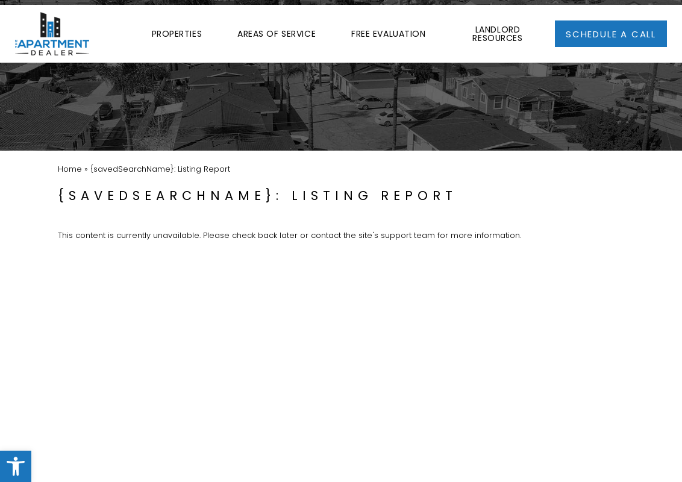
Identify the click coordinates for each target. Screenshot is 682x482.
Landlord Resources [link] (497, 27)
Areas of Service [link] (276, 27)
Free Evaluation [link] (388, 27)
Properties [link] (177, 27)
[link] (15, 466)
